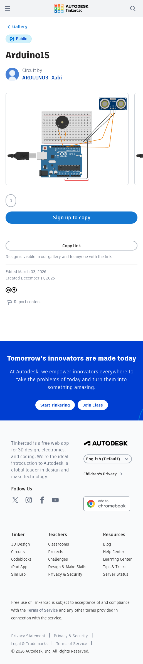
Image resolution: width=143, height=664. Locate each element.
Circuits (18, 551)
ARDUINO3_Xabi (42, 77)
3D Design (20, 544)
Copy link (71, 246)
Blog (107, 544)
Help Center (113, 551)
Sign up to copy (71, 217)
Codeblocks (21, 559)
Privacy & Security (65, 574)
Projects (55, 551)
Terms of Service (42, 610)
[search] (133, 8)
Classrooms (58, 544)
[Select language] (108, 459)
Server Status (115, 574)
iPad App (19, 567)
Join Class (93, 405)
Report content (23, 302)
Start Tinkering (55, 405)
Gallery (17, 26)
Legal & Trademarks (29, 643)
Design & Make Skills (67, 567)
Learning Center (117, 559)
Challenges (58, 559)
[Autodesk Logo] (105, 443)
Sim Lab (18, 574)
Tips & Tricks (114, 567)
